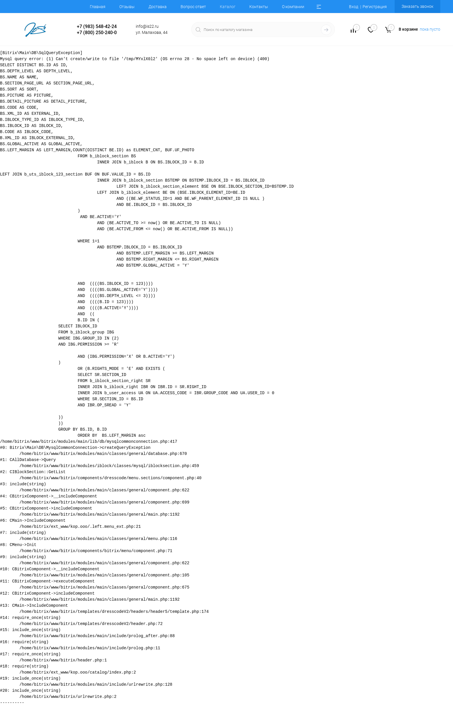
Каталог (227, 6)
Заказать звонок (417, 6)
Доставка (157, 6)
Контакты (258, 6)
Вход (353, 6)
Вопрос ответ (193, 6)
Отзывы (127, 6)
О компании (293, 6)
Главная (97, 6)
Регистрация (375, 6)
